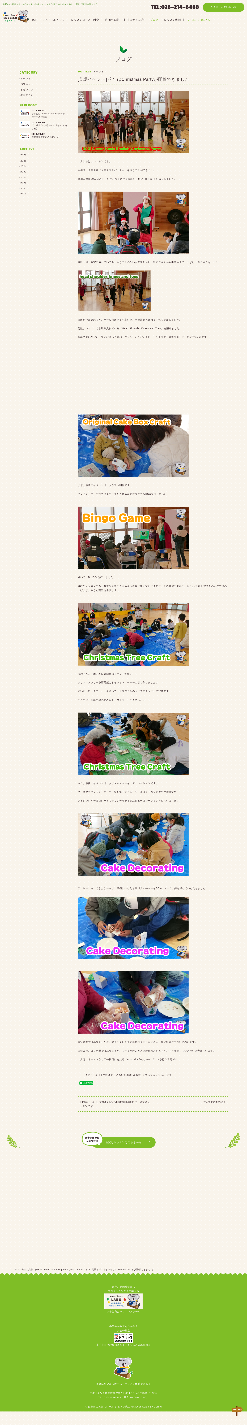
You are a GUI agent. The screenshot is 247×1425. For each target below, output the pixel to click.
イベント (25, 78)
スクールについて (66, 20)
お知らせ (25, 84)
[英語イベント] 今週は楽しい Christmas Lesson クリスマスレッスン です (128, 1074)
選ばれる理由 (125, 20)
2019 (23, 194)
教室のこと (26, 95)
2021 (23, 183)
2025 (23, 160)
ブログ (166, 20)
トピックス (26, 89)
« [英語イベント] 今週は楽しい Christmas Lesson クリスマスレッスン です (115, 1103)
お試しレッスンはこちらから (123, 1142)
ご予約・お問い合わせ (224, 7)
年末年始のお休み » (214, 1101)
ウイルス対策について (212, 20)
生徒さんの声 (147, 20)
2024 (23, 166)
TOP (46, 20)
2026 (23, 155)
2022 (23, 177)
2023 (23, 172)
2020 (23, 188)
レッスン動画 (184, 20)
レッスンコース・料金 (97, 20)
